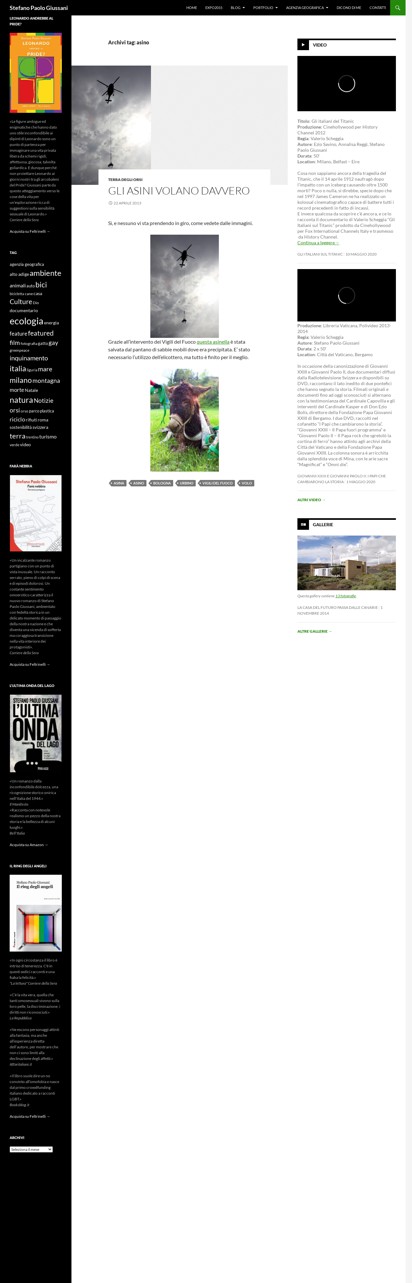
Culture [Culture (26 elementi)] (21, 301)
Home (191, 7)
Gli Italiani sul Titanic (320, 254)
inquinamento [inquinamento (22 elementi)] (29, 358)
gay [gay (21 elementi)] (53, 342)
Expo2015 (213, 7)
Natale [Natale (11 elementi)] (31, 390)
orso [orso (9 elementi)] (24, 411)
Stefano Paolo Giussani (39, 7)
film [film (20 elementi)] (15, 342)
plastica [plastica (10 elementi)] (47, 411)
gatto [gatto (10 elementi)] (43, 343)
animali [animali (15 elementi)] (18, 285)
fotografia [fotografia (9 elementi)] (29, 343)
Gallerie (323, 524)
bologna (162, 483)
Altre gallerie (314, 631)
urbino (186, 483)
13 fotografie (345, 595)
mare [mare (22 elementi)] (45, 369)
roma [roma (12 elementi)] (43, 419)
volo (247, 483)
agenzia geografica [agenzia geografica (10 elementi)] (27, 264)
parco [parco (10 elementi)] (34, 411)
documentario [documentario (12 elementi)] (24, 310)
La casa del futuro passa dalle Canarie (337, 607)
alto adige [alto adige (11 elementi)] (19, 274)
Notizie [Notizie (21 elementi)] (43, 400)
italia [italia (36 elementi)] (18, 368)
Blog (235, 7)
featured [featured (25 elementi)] (41, 333)
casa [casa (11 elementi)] (37, 293)
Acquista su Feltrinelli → (30, 231)
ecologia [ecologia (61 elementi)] (26, 320)
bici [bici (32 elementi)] (41, 284)
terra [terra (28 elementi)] (17, 435)
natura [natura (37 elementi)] (21, 399)
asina (119, 483)
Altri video (311, 499)
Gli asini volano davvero (179, 190)
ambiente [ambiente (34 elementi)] (45, 272)
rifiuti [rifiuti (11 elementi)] (31, 419)
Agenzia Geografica (305, 7)
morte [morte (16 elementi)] (17, 389)
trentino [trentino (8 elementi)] (32, 437)
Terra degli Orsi (125, 179)
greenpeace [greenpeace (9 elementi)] (19, 350)
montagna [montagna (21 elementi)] (46, 380)
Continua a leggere (318, 242)
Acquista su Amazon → (29, 844)
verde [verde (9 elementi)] (14, 444)
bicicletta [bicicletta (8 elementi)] (17, 294)
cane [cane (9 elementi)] (29, 293)
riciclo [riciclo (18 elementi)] (17, 419)
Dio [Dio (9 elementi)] (36, 302)
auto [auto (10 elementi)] (30, 286)
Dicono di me (349, 7)
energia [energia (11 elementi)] (51, 322)
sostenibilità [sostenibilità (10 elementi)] (21, 427)
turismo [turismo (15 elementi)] (48, 436)
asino (138, 483)
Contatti (378, 7)
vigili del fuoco (217, 483)
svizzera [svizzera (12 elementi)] (40, 427)
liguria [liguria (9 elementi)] (32, 369)
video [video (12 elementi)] (25, 444)
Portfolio (263, 7)
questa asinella (213, 342)
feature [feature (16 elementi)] (18, 333)
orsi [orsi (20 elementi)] (15, 410)
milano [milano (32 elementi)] (21, 379)
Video (320, 45)
